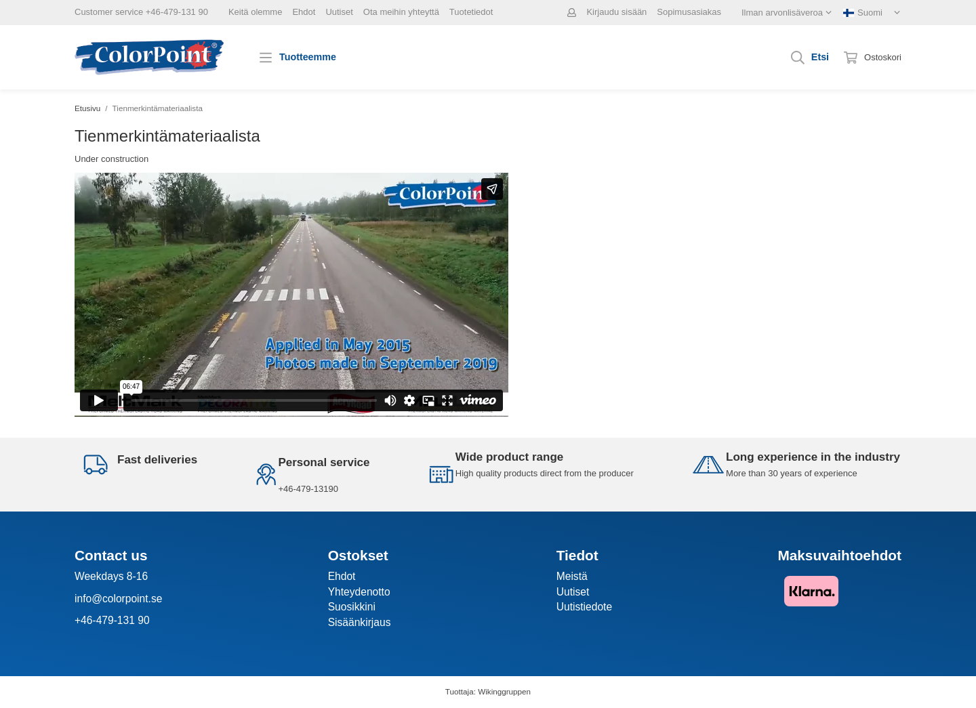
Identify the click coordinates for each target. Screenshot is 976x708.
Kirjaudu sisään (616, 12)
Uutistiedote (584, 606)
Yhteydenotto (359, 592)
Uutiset (338, 12)
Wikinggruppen (504, 691)
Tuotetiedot (471, 12)
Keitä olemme (255, 12)
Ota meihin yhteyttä (401, 12)
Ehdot (303, 12)
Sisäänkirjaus (359, 622)
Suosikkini (351, 606)
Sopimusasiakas (689, 12)
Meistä (572, 576)
